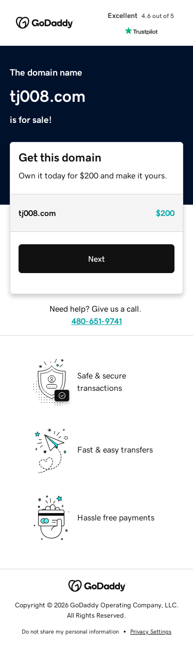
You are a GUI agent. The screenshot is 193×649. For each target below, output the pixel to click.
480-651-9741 (97, 321)
